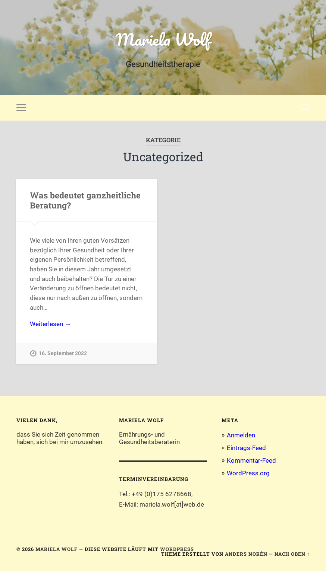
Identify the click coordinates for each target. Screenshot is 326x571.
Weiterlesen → (50, 324)
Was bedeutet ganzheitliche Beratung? (85, 200)
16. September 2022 (63, 353)
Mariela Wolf (163, 39)
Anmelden (241, 435)
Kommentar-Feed (251, 460)
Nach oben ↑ (292, 554)
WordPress (177, 549)
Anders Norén (246, 554)
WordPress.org (248, 473)
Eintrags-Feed (246, 448)
